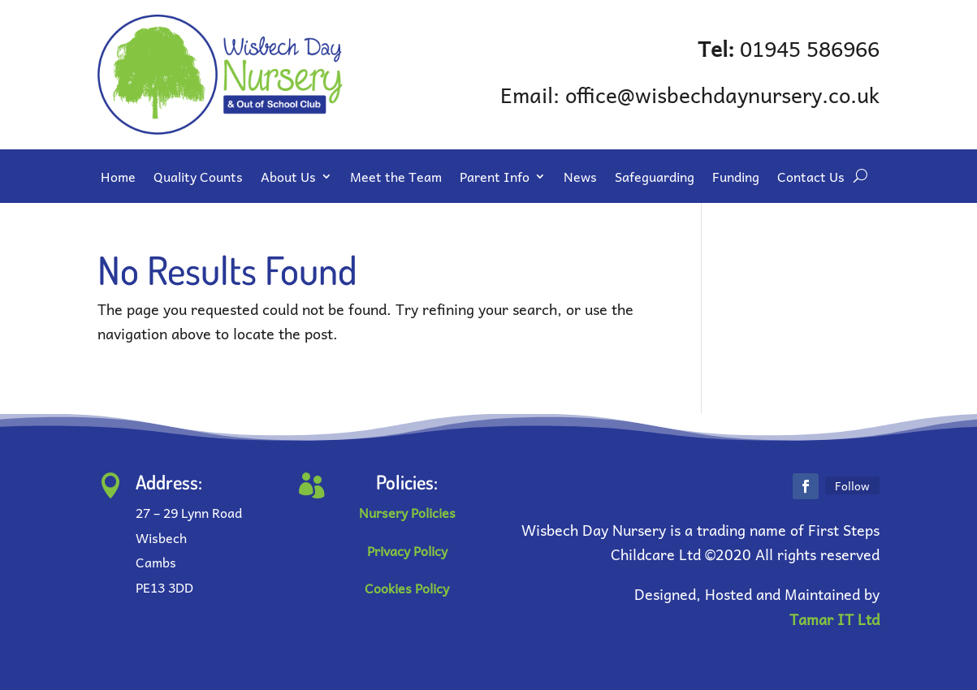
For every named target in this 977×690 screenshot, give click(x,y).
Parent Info (495, 178)
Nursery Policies (407, 512)
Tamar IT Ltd (834, 619)
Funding (735, 178)
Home (118, 178)
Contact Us (811, 178)
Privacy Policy (407, 550)
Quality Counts (198, 178)
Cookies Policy (407, 587)
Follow (852, 485)
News (580, 178)
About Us (288, 178)
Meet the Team (396, 178)
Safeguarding (654, 178)
